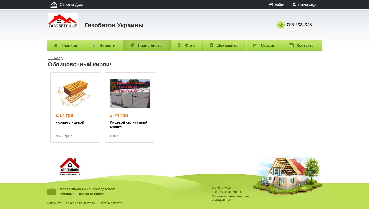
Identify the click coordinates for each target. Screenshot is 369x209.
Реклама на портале (80, 203)
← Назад (55, 58)
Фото (190, 45)
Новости (107, 45)
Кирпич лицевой (69, 122)
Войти (279, 5)
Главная (69, 45)
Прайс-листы (150, 45)
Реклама (67, 194)
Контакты (305, 45)
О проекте (54, 203)
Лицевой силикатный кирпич (129, 124)
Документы (227, 45)
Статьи (267, 45)
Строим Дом (71, 4)
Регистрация (307, 5)
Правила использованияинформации (230, 198)
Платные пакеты (92, 194)
